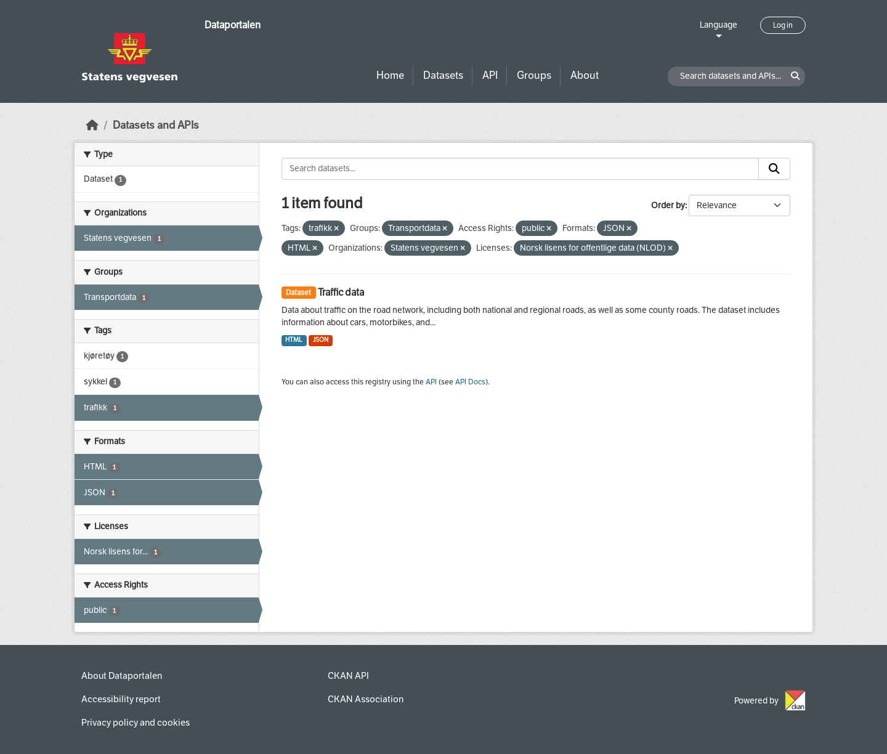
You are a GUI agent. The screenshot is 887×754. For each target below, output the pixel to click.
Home (390, 75)
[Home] (92, 125)
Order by (668, 205)
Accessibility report (121, 699)
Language (718, 25)
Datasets (443, 75)
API (490, 75)
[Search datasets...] (520, 169)
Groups (534, 75)
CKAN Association (365, 699)
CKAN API (348, 675)
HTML (293, 340)
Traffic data (341, 292)
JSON (320, 340)
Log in (783, 25)
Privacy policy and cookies (135, 722)
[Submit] (774, 169)
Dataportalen (233, 25)
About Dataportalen (121, 675)
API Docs (470, 382)
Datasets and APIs (156, 125)
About (584, 75)
